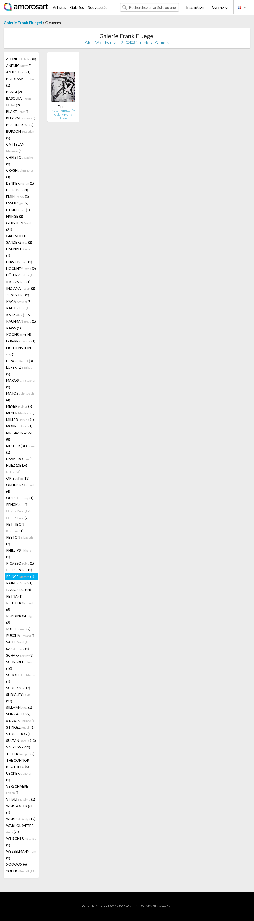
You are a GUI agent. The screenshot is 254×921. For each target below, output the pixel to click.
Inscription (195, 7)
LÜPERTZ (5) (19, 370)
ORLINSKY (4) (20, 488)
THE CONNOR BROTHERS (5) (17, 763)
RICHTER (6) (19, 606)
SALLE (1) (17, 642)
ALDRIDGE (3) (21, 59)
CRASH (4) (20, 173)
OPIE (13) (17, 478)
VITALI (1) (20, 799)
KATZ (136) (18, 315)
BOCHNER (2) (19, 125)
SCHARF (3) (19, 655)
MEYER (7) (19, 406)
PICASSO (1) (20, 563)
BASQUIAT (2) (19, 101)
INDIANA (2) (20, 288)
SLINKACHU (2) (18, 714)
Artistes (59, 7)
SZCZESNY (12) (18, 747)
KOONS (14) (18, 334)
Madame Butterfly (63, 110)
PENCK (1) (17, 504)
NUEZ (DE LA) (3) (16, 468)
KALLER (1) (18, 308)
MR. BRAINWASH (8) (19, 436)
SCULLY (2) (18, 688)
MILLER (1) (20, 419)
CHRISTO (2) (20, 160)
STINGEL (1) (20, 727)
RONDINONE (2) (19, 619)
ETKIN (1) (18, 210)
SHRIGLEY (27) (18, 697)
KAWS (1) (13, 328)
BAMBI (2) (14, 92)
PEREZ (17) (18, 511)
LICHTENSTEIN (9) (18, 351)
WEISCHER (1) (21, 841)
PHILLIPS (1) (19, 553)
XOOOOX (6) (16, 864)
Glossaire (159, 906)
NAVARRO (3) (20, 459)
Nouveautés (97, 7)
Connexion (220, 7)
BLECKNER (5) (20, 118)
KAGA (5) (19, 301)
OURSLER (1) (19, 498)
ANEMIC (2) (18, 65)
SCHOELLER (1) (20, 678)
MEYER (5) (20, 413)
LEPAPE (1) (20, 341)
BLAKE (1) (18, 111)
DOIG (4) (17, 190)
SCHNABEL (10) (19, 665)
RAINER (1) (19, 583)
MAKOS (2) (21, 383)
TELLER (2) (20, 754)
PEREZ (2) (17, 518)
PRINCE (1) (20, 576)
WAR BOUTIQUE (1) (19, 809)
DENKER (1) (20, 183)
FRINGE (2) (14, 216)
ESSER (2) (17, 203)
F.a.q (169, 906)
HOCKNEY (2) (21, 268)
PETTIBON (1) (15, 527)
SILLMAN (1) (19, 707)
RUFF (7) (18, 629)
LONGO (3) (19, 361)
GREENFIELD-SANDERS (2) (19, 239)
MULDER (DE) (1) (20, 449)
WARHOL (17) (20, 819)
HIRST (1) (19, 262)
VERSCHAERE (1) (17, 789)
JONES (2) (17, 295)
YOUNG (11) (21, 871)
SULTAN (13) (21, 740)
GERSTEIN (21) (18, 226)
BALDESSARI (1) (20, 82)
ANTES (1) (18, 72)
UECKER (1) (19, 776)
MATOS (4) (20, 396)
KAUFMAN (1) (21, 321)
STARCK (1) (21, 721)
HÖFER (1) (20, 275)
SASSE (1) (17, 649)
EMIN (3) (17, 196)
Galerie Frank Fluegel (23, 22)
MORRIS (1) (19, 426)
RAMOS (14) (18, 590)
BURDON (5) (20, 134)
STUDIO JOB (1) (19, 734)
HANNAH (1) (19, 252)
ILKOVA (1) (18, 282)
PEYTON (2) (19, 540)
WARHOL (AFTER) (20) (20, 828)
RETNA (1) (14, 596)
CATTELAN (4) (15, 147)
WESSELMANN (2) (21, 854)
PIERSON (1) (19, 570)
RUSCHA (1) (21, 635)
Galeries (77, 7)
